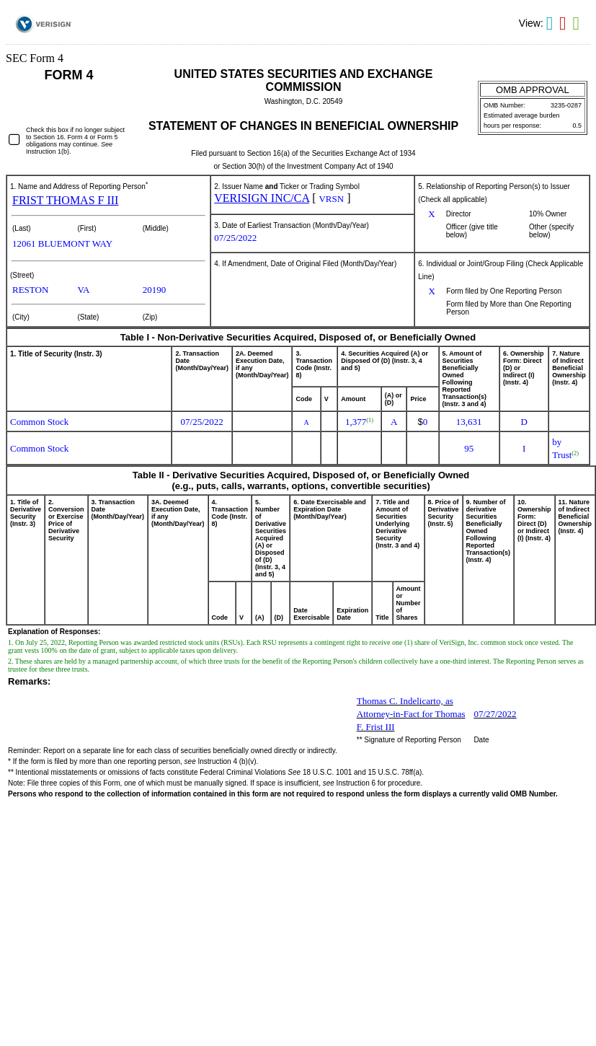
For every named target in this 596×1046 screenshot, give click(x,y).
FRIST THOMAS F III (65, 200)
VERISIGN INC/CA (261, 198)
